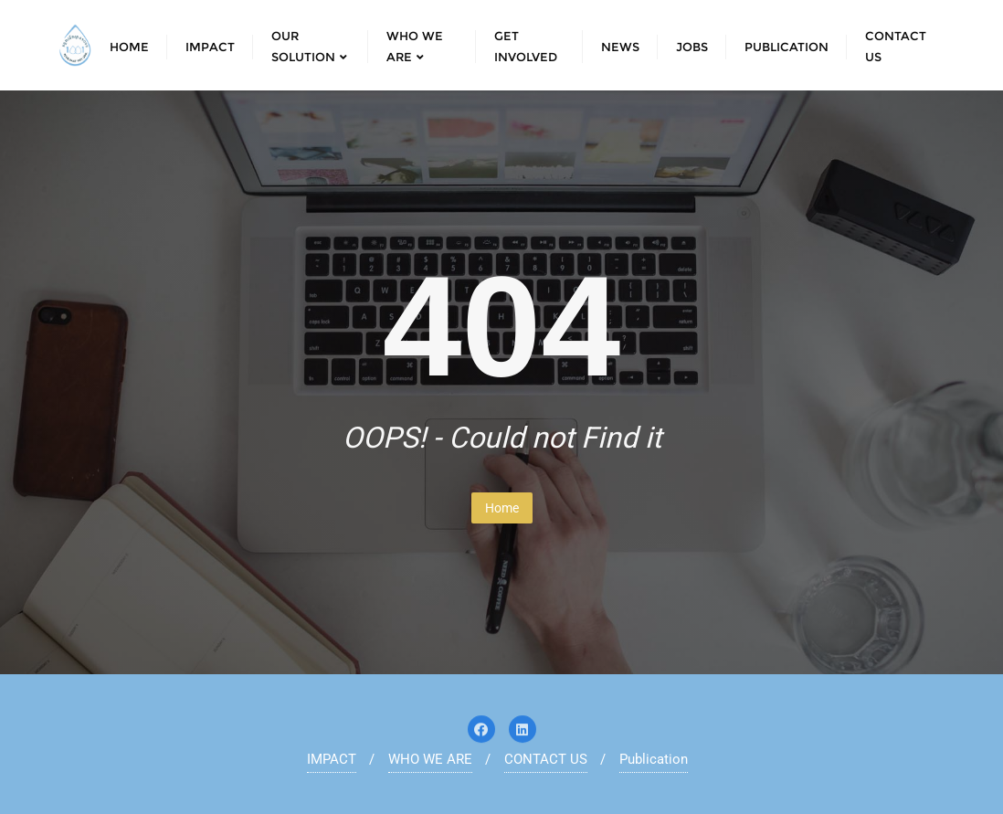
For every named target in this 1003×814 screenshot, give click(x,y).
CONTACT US (545, 759)
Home (502, 508)
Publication (653, 759)
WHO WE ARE (430, 759)
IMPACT (331, 759)
